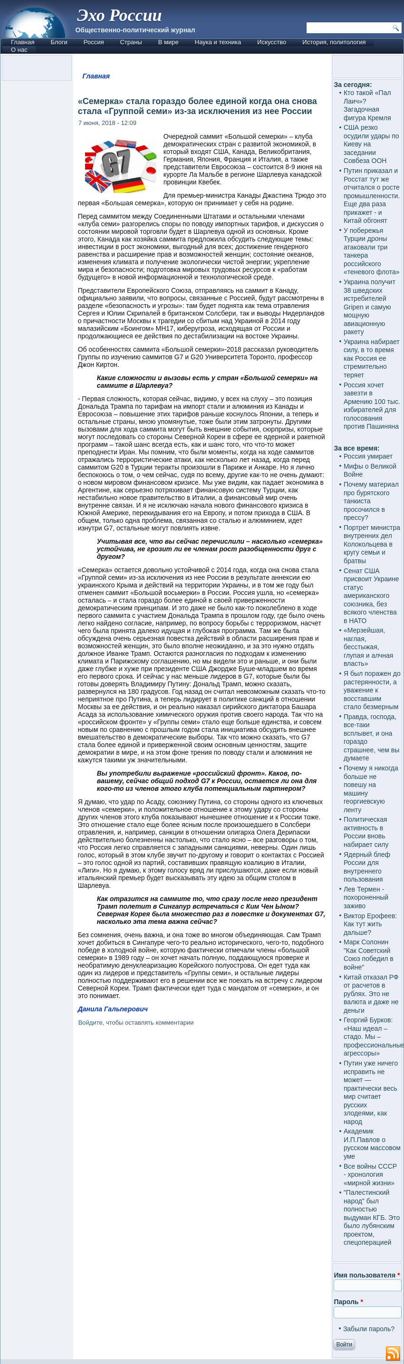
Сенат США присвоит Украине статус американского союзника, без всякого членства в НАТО (371, 595)
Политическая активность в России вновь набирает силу (366, 832)
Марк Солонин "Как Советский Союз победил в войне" (369, 954)
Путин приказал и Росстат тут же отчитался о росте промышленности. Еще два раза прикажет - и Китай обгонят (372, 195)
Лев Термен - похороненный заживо (366, 897)
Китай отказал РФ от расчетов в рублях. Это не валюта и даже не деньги (371, 993)
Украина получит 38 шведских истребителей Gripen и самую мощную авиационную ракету (369, 307)
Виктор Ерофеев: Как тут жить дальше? (370, 924)
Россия (94, 42)
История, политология (334, 42)
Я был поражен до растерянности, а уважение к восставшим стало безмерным (372, 690)
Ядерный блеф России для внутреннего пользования (367, 867)
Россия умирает (368, 456)
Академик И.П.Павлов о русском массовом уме (372, 1143)
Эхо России (119, 15)
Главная (22, 42)
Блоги (58, 42)
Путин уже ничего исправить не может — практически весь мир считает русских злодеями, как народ (371, 1092)
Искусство (271, 42)
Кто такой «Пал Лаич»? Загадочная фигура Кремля (367, 105)
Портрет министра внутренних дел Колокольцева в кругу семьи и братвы (372, 544)
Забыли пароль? (368, 1329)
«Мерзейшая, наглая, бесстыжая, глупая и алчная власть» (369, 646)
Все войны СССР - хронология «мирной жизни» (370, 1174)
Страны (131, 42)
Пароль (348, 1302)
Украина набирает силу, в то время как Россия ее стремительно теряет (372, 358)
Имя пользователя (367, 1275)
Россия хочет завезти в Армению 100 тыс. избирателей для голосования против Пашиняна (372, 406)
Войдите (90, 1022)
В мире (168, 42)
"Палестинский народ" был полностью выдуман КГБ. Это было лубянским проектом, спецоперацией (372, 1217)
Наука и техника (218, 42)
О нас (19, 49)
